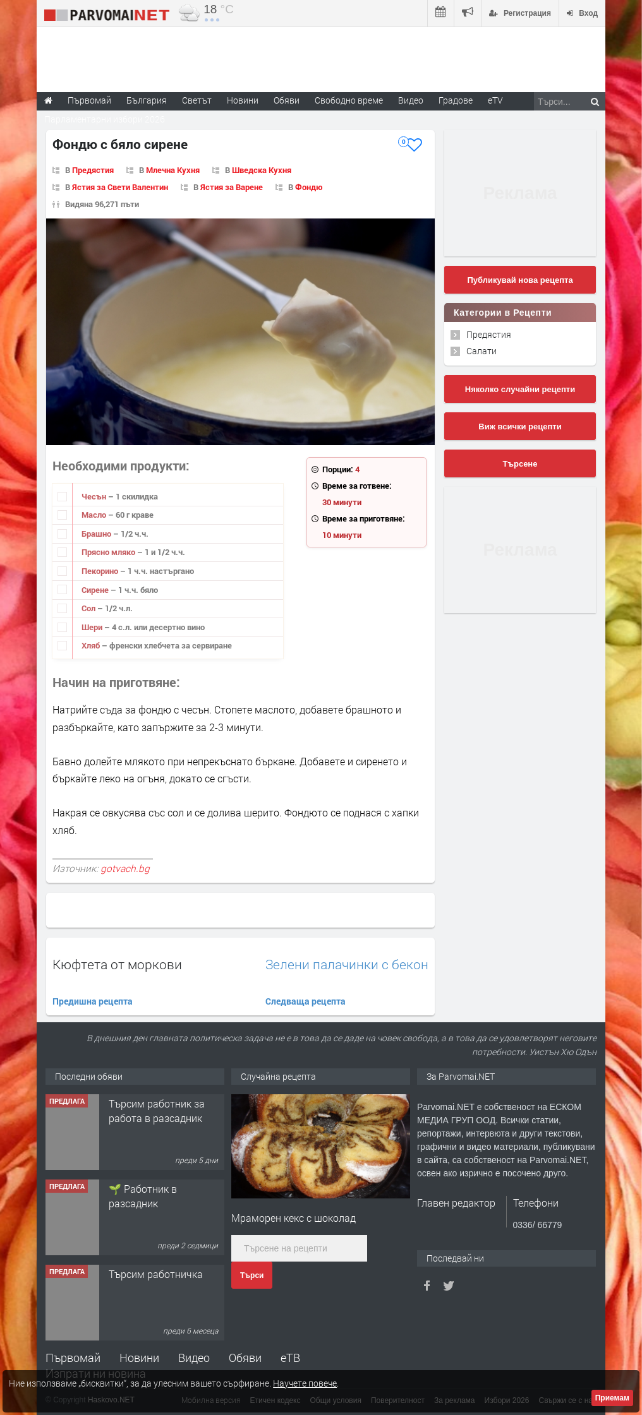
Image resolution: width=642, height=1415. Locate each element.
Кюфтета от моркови (117, 964)
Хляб (92, 645)
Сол (89, 608)
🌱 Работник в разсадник (143, 1195)
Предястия (93, 170)
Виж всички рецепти (519, 426)
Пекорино (101, 570)
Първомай (72, 1357)
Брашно (97, 533)
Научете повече (305, 1383)
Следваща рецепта (305, 1001)
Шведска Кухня (261, 170)
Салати (481, 351)
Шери (93, 627)
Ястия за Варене (231, 187)
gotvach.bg (125, 868)
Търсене (520, 464)
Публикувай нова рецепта (519, 280)
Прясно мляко (109, 552)
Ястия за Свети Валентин (120, 187)
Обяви (245, 1357)
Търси (251, 1275)
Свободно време (349, 100)
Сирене (96, 589)
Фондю (309, 187)
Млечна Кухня (173, 170)
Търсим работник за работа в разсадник (157, 1110)
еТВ (290, 1357)
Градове (456, 100)
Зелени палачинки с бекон (346, 964)
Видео (194, 1357)
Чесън (95, 496)
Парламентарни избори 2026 (104, 119)
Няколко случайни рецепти (520, 389)
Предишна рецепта (92, 1001)
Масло (95, 514)
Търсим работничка (156, 1274)
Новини (242, 100)
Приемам (612, 1398)
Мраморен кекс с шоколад (293, 1217)
